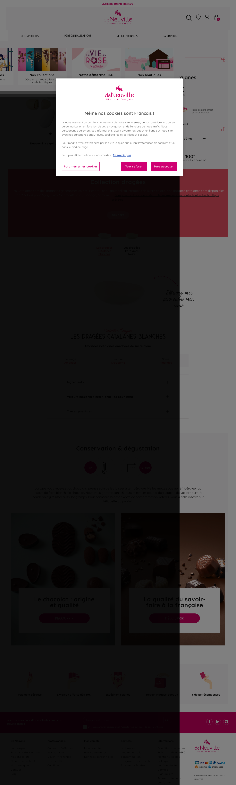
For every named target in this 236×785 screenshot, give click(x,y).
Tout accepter (164, 166)
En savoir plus (122, 155)
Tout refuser (134, 166)
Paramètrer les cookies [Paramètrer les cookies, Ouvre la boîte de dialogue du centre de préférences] (80, 166)
